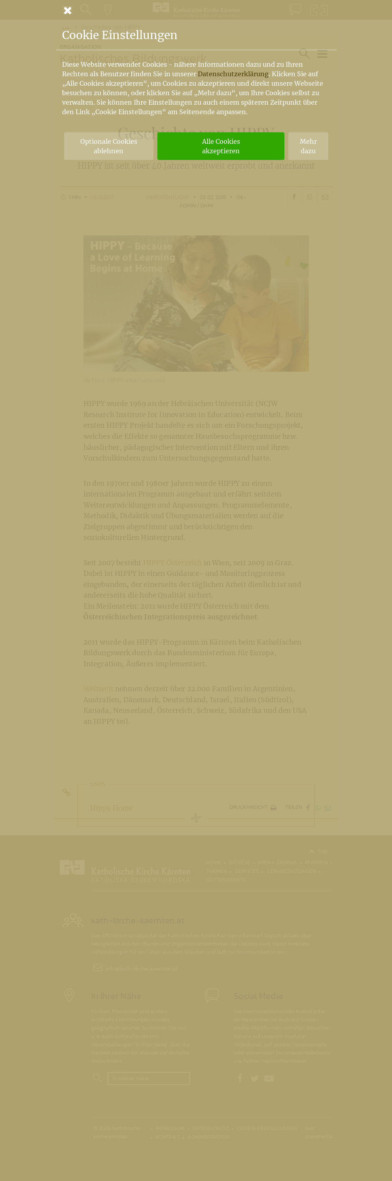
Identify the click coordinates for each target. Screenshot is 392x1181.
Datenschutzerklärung (233, 74)
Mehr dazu (308, 146)
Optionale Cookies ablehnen (108, 146)
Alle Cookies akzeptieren (221, 146)
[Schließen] (196, 10)
